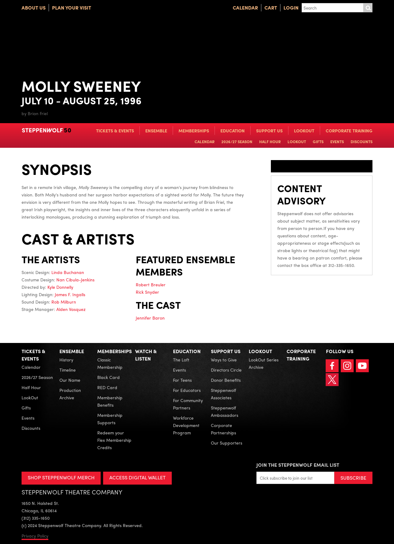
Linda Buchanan (67, 272)
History (66, 360)
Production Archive (70, 394)
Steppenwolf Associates (223, 394)
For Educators (187, 390)
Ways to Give (224, 360)
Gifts (318, 141)
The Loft (181, 360)
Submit (367, 7)
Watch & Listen (146, 355)
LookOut (304, 130)
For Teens (182, 380)
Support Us (269, 130)
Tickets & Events (115, 130)
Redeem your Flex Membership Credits (114, 439)
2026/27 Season (236, 141)
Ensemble (156, 130)
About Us (34, 7)
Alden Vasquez (71, 309)
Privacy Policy (35, 536)
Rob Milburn (63, 302)
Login (291, 7)
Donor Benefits (226, 380)
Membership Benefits (110, 401)
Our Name (69, 380)
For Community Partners (188, 404)
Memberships (194, 130)
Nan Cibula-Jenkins (75, 279)
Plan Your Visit (71, 7)
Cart (270, 7)
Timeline (67, 370)
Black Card (108, 377)
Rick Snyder (147, 292)
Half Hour (270, 141)
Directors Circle (226, 370)
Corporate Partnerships (223, 429)
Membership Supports (110, 418)
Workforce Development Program (186, 425)
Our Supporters (226, 443)
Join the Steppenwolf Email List (297, 464)
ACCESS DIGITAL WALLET (137, 477)
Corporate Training (349, 130)
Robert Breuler (151, 284)
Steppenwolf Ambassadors (224, 411)
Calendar (245, 7)
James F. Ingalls (70, 294)
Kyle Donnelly (60, 287)
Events (337, 141)
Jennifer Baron (150, 318)
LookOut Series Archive (264, 363)
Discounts (361, 141)
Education (232, 130)
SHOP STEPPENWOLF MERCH (61, 477)
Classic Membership (110, 363)
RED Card (107, 387)
